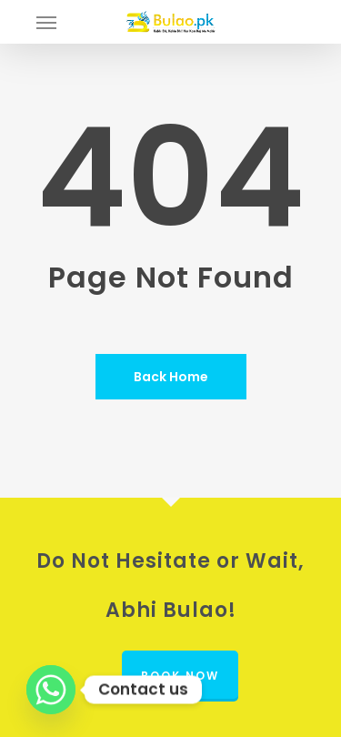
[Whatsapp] (50, 689)
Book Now (180, 675)
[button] (46, 22)
